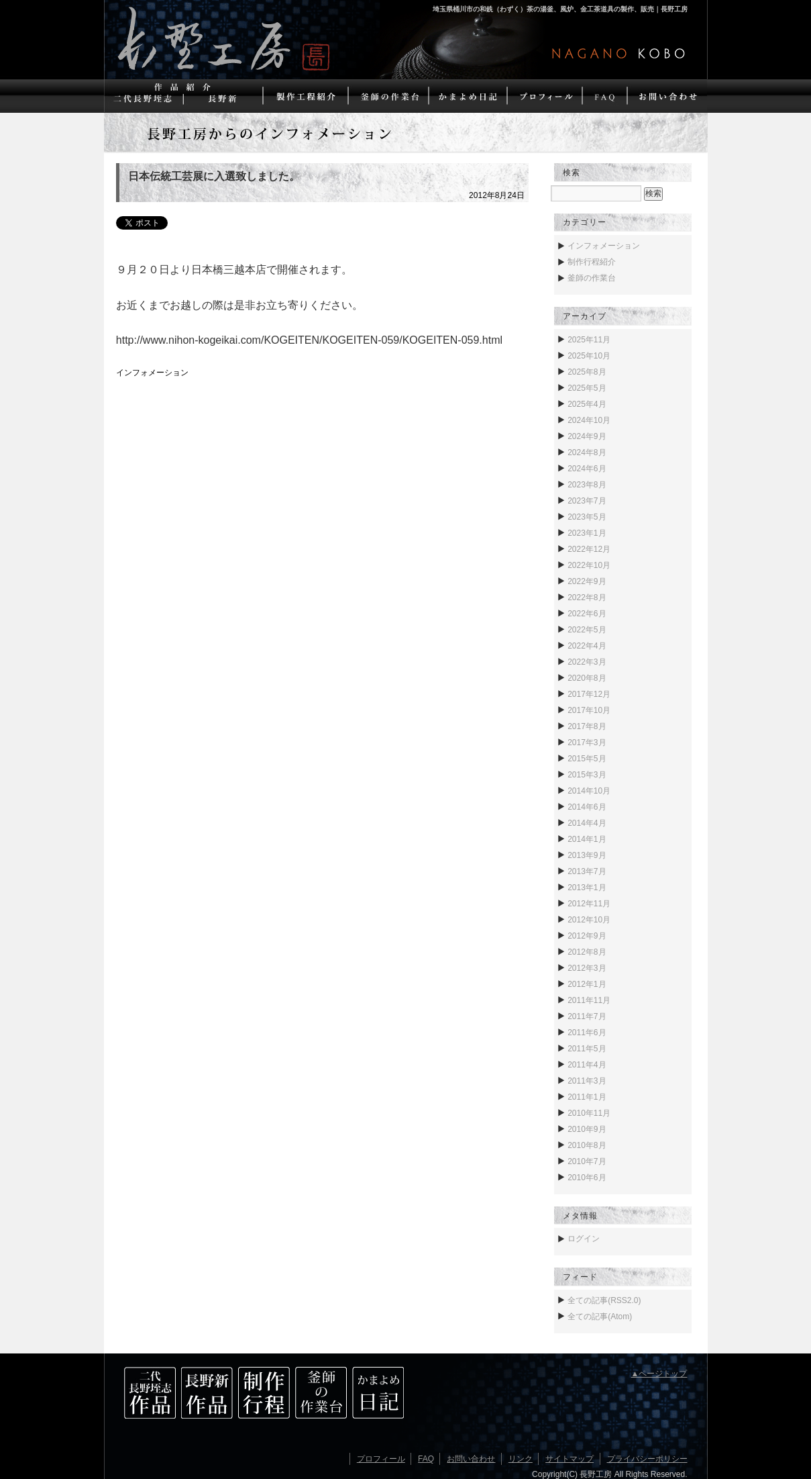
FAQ (426, 1459)
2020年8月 (586, 678)
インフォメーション (152, 372)
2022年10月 (588, 565)
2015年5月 (586, 758)
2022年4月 (586, 646)
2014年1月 (586, 839)
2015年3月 (586, 774)
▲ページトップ (659, 1373)
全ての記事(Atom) (599, 1316)
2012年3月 (586, 968)
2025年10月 (588, 356)
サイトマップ (569, 1459)
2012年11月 (588, 903)
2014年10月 (588, 791)
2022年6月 (586, 613)
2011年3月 (586, 1081)
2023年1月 (586, 533)
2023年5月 (586, 517)
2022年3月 (586, 662)
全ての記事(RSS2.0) (604, 1300)
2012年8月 (586, 952)
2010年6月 (586, 1177)
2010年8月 (586, 1145)
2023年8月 (586, 484)
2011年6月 (586, 1032)
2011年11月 (588, 1000)
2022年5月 (586, 629)
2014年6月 (586, 807)
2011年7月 (586, 1016)
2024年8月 (586, 452)
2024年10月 (588, 420)
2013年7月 (586, 871)
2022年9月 (586, 581)
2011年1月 (586, 1097)
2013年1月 (586, 887)
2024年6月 (586, 468)
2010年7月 (586, 1161)
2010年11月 (588, 1113)
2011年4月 (586, 1064)
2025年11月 (588, 339)
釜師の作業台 (591, 278)
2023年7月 (586, 501)
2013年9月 (586, 855)
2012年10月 (588, 919)
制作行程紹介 (591, 262)
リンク (520, 1459)
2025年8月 (586, 372)
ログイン (583, 1238)
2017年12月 (588, 694)
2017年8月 (586, 726)
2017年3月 (586, 742)
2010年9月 (586, 1129)
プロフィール (381, 1459)
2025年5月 (586, 388)
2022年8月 (586, 597)
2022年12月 (588, 549)
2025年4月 (586, 404)
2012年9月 (586, 936)
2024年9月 (586, 436)
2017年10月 (588, 710)
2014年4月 (586, 823)
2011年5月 (586, 1048)
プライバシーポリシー (647, 1459)
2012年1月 (586, 984)
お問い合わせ (471, 1459)
